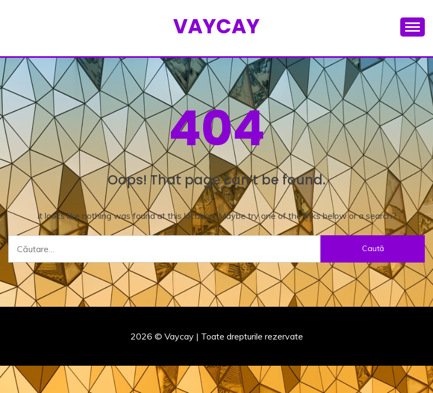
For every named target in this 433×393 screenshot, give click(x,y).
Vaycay (216, 26)
